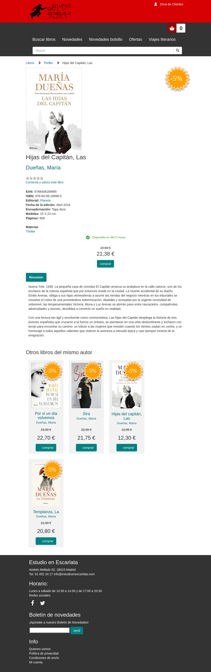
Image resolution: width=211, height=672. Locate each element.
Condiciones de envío (44, 658)
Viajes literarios (162, 39)
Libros (30, 63)
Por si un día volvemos (46, 415)
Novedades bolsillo (105, 39)
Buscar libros (44, 39)
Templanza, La (46, 512)
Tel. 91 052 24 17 (41, 574)
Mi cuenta (36, 662)
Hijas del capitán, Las (127, 416)
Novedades (72, 39)
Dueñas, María (46, 422)
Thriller (48, 63)
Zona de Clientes (171, 4)
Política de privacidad (44, 653)
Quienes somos (40, 649)
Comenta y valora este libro (45, 182)
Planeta (45, 200)
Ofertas (135, 39)
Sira (86, 414)
